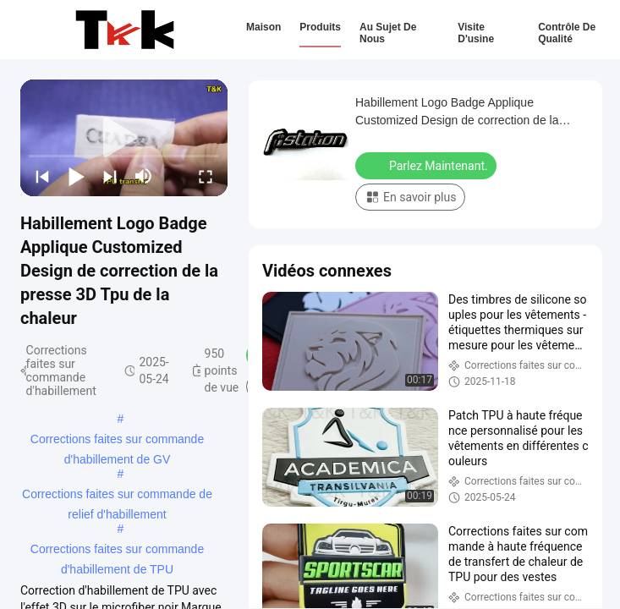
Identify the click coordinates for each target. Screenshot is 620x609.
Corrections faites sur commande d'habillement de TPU (117, 550)
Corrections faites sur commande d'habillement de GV (117, 440)
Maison (263, 27)
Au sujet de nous (387, 33)
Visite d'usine (476, 33)
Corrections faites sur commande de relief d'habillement (117, 495)
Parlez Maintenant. (427, 164)
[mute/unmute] (144, 176)
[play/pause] (76, 176)
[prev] (42, 176)
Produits (320, 27)
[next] (110, 176)
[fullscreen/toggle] (205, 176)
